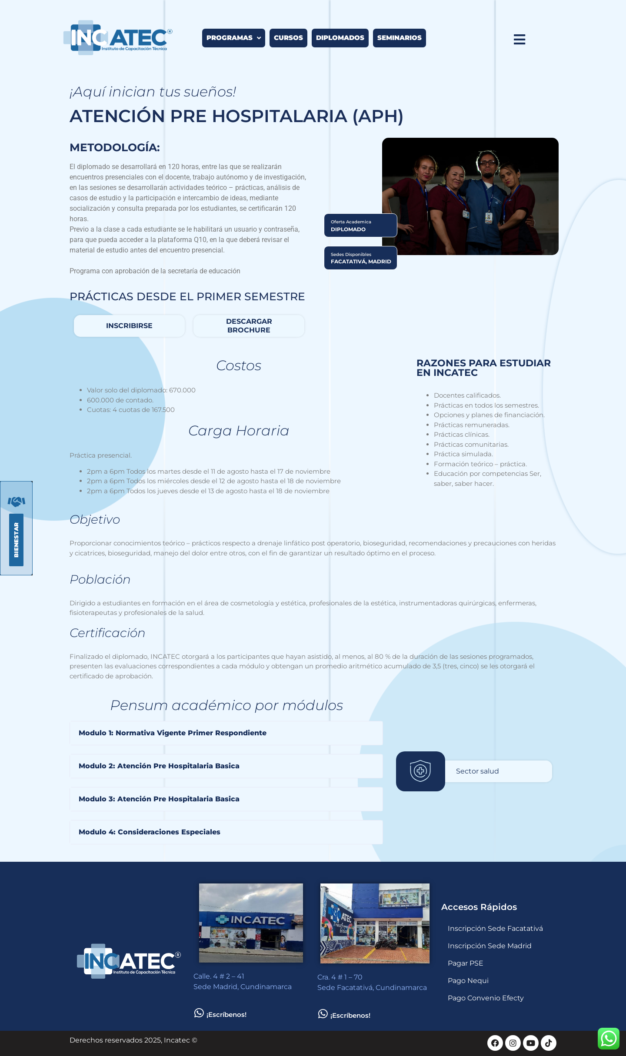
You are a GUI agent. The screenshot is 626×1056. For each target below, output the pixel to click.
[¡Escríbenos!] (198, 1012)
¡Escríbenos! (226, 1014)
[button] (226, 733)
